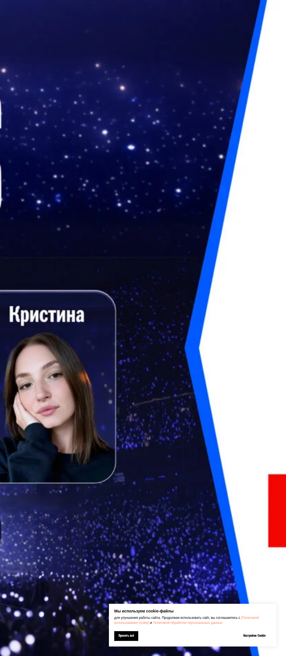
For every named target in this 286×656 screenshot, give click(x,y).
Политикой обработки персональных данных (187, 623)
